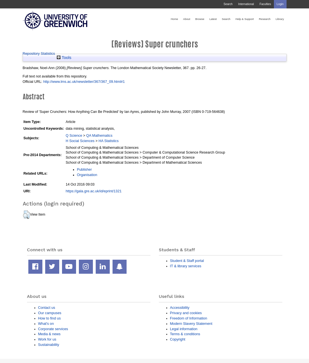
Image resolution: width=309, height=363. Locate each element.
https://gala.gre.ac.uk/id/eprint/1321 (94, 191)
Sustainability (48, 345)
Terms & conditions (185, 334)
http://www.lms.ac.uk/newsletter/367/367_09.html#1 (84, 81)
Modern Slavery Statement (191, 323)
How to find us (49, 318)
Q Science (74, 135)
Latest (213, 18)
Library (280, 18)
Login (280, 4)
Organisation (87, 175)
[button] (26, 215)
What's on (46, 323)
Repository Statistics (39, 53)
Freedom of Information (188, 318)
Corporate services (53, 329)
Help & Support (244, 18)
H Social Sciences (80, 141)
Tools (64, 57)
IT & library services (186, 266)
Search (227, 4)
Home (174, 18)
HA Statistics (109, 141)
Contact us (46, 307)
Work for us (47, 339)
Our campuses (49, 313)
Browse (199, 18)
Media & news (49, 334)
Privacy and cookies (186, 313)
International (246, 4)
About (186, 18)
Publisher (84, 169)
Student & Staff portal (187, 261)
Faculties (265, 4)
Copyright (178, 339)
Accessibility (179, 307)
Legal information (184, 329)
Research (265, 18)
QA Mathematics (99, 135)
